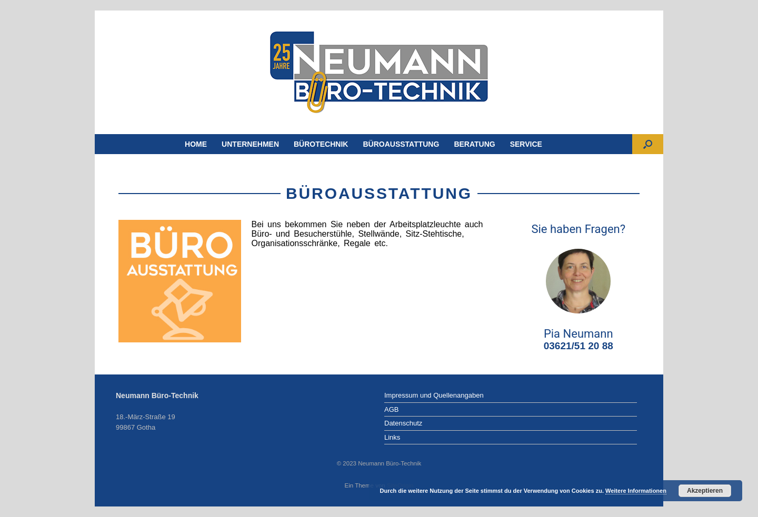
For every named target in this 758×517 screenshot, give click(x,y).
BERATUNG (474, 144)
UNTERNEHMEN (250, 144)
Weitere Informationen (635, 491)
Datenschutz (403, 423)
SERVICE (526, 144)
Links (392, 437)
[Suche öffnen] (647, 144)
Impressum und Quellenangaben (434, 395)
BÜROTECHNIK (321, 144)
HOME (196, 144)
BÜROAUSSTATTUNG (401, 144)
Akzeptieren (705, 490)
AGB (391, 409)
